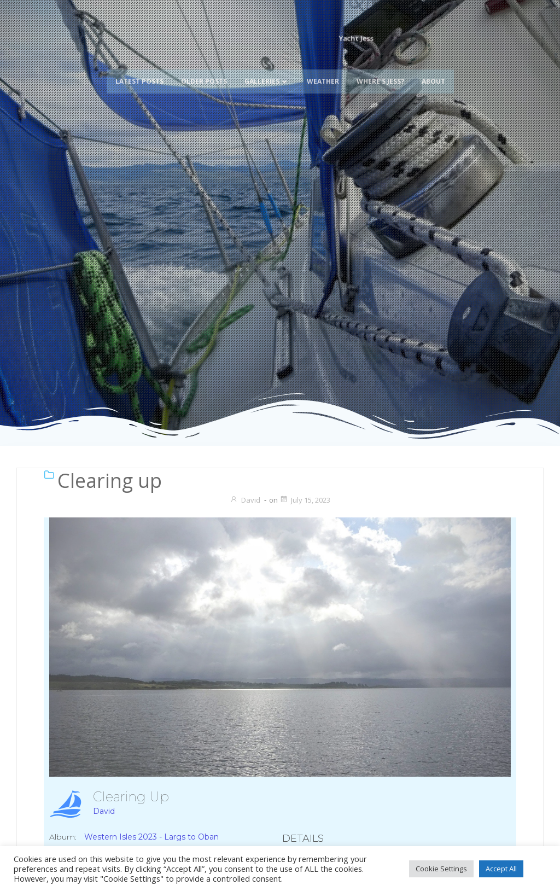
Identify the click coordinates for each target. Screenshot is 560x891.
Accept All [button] (501, 868)
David (245, 500)
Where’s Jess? (380, 67)
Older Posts (204, 67)
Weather (323, 67)
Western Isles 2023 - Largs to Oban (151, 837)
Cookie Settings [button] (441, 868)
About (433, 67)
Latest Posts (139, 67)
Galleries (266, 67)
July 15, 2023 (304, 500)
